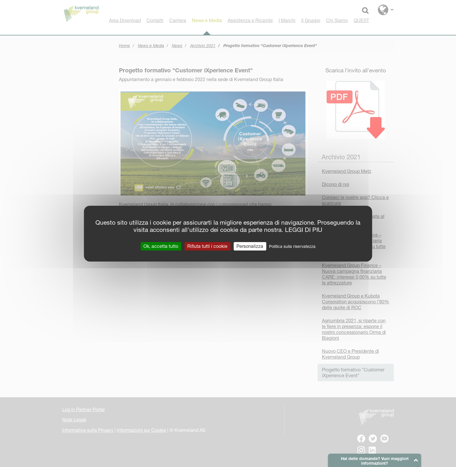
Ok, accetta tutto (160, 246)
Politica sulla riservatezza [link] (292, 246)
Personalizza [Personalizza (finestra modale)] (249, 246)
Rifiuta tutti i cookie (207, 246)
